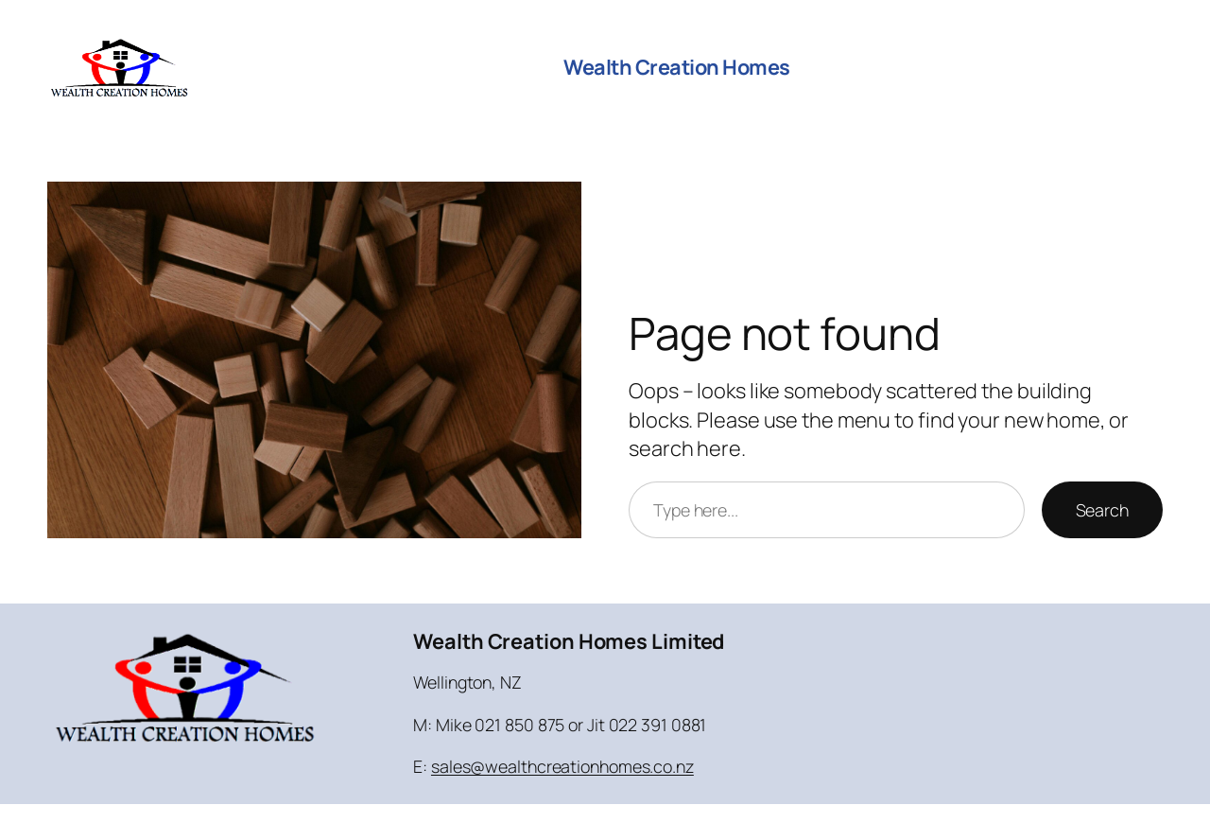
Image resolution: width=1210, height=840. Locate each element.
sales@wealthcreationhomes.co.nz (562, 766)
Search (1102, 510)
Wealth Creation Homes (676, 67)
